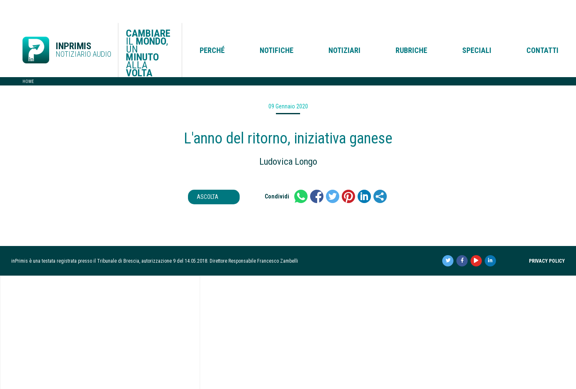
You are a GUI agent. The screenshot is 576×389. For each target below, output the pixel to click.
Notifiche (276, 27)
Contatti (542, 27)
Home (28, 58)
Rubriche (411, 27)
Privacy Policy (547, 238)
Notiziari (344, 27)
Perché (212, 27)
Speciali (476, 27)
